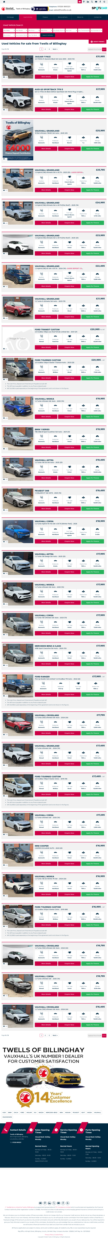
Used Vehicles (27, 17)
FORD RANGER (42, 676)
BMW (10, 1113)
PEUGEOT (76, 1113)
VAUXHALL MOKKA (44, 398)
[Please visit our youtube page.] (96, 1)
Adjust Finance (98, 42)
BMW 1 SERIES (42, 429)
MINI (61, 1113)
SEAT (83, 1113)
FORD (22, 1113)
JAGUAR (29, 1113)
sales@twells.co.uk (63, 10)
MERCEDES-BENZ (51, 1113)
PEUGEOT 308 (42, 490)
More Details (46, 77)
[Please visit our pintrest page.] (84, 1)
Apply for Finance (92, 77)
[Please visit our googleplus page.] (104, 1)
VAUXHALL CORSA (44, 521)
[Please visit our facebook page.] (100, 1)
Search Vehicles (48, 35)
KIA (35, 1113)
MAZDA (41, 1113)
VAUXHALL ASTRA (44, 460)
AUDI (4, 1113)
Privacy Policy (49, 1235)
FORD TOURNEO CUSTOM (48, 360)
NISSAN (67, 1113)
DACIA (16, 1113)
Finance (45, 17)
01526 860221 (63, 6)
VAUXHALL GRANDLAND (47, 130)
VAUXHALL (97, 1113)
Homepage (10, 17)
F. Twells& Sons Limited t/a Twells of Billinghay (19, 1207)
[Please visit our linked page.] (88, 1)
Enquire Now (69, 77)
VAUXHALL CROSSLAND (47, 715)
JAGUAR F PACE (43, 56)
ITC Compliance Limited (63, 1207)
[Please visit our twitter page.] (92, 1)
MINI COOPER (42, 845)
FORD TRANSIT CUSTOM (47, 329)
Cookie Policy (59, 1235)
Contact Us (97, 17)
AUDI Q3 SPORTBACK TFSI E (49, 89)
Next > (55, 49)
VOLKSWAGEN (7, 1117)
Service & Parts (62, 17)
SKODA (89, 1113)
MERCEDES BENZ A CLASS (48, 645)
